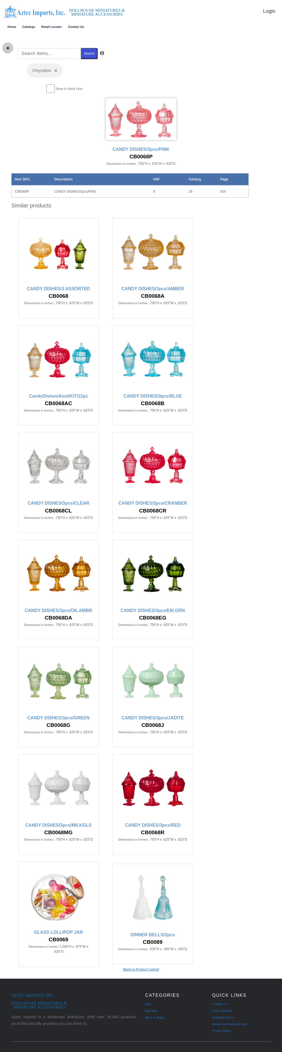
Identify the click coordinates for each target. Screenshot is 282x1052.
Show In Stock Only (69, 88)
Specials (151, 1010)
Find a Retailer (222, 1010)
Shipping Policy (222, 1017)
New (148, 1004)
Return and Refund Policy (229, 1024)
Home (12, 26)
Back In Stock (154, 1017)
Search (89, 53)
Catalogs (28, 26)
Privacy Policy (221, 1030)
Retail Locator (51, 26)
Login (269, 11)
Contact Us (76, 26)
